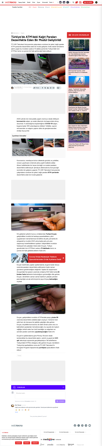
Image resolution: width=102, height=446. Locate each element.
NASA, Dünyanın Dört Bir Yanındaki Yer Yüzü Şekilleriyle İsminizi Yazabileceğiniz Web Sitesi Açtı (79, 54)
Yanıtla (16, 412)
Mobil (28, 2)
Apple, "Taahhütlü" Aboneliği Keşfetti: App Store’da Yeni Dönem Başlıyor (77, 90)
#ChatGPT (66, 7)
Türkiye (19, 356)
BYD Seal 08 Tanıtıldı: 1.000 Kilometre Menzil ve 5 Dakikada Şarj (78, 72)
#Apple (35, 7)
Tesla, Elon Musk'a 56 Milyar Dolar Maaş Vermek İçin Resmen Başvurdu (79, 145)
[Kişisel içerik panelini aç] (80, 2)
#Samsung (41, 7)
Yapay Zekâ (21, 2)
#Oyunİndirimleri (75, 7)
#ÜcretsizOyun (85, 7)
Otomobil (45, 2)
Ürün (33, 2)
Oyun (38, 2)
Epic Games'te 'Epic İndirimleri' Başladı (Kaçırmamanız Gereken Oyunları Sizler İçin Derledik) (78, 127)
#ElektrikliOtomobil (56, 7)
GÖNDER (60, 402)
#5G (30, 7)
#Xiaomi (47, 7)
